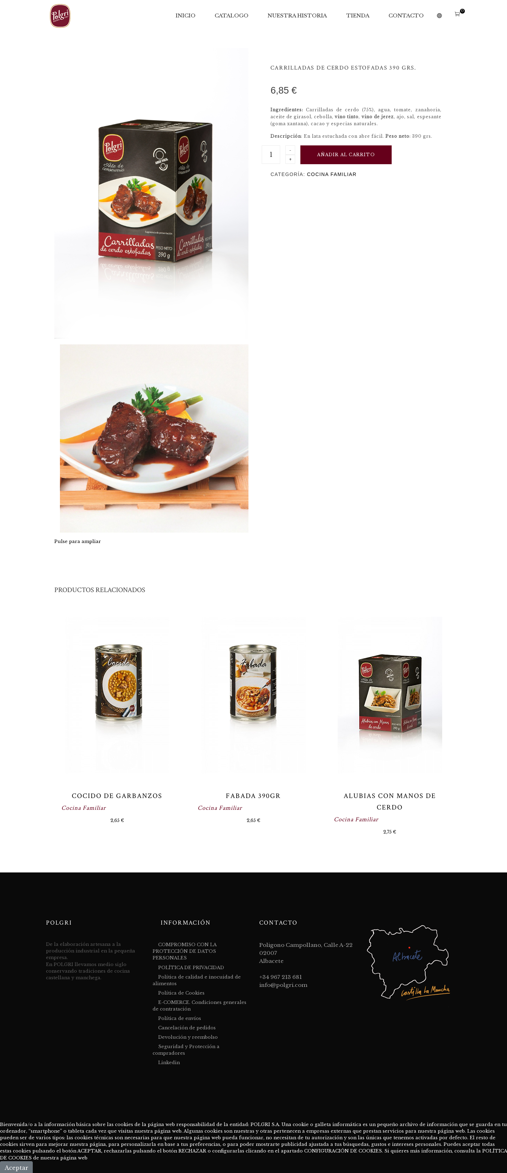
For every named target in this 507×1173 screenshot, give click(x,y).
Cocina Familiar (331, 174)
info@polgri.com (283, 985)
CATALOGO (231, 15)
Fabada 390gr (253, 795)
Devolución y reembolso (188, 1037)
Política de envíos (179, 1018)
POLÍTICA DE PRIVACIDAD (191, 967)
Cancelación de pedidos (187, 1027)
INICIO (185, 15)
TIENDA (357, 15)
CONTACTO (406, 15)
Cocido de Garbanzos (117, 795)
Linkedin (169, 1062)
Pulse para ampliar (77, 541)
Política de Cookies (181, 993)
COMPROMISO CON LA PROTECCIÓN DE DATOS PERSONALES (184, 951)
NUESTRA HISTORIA (297, 15)
